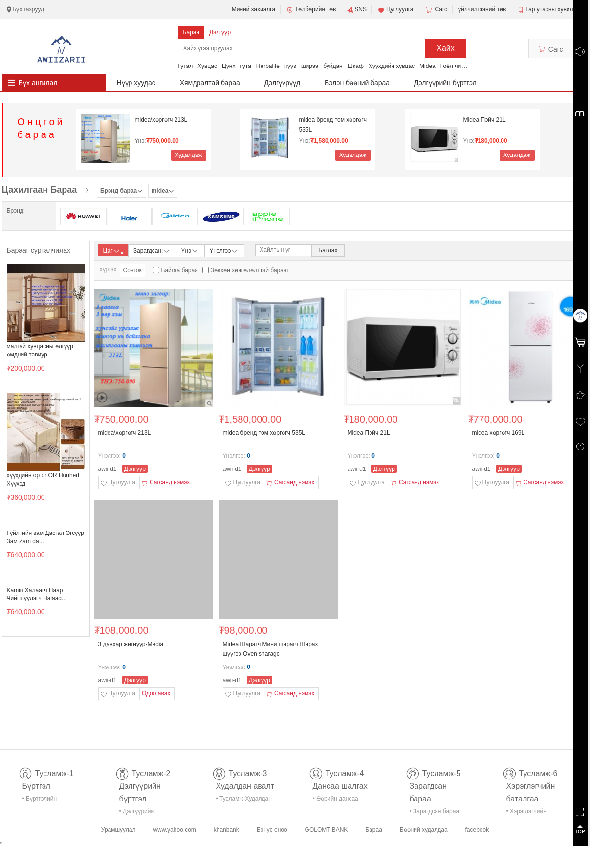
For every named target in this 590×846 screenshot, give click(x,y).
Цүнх (229, 66)
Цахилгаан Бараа (39, 190)
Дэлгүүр (220, 32)
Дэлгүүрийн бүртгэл (445, 83)
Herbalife (268, 66)
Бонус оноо (272, 829)
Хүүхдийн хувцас (392, 66)
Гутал (185, 66)
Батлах (327, 250)
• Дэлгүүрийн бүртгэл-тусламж (142, 813)
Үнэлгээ (224, 250)
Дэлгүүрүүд (282, 83)
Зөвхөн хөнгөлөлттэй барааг (250, 270)
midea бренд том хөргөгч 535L (333, 124)
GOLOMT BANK (326, 829)
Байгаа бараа (179, 270)
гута (245, 66)
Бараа (191, 32)
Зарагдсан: (152, 250)
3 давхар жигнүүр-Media (131, 644)
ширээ (309, 66)
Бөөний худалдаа (424, 829)
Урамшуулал (118, 829)
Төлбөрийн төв (311, 10)
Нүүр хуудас (136, 83)
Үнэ (190, 250)
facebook (477, 829)
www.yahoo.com (174, 829)
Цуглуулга (395, 10)
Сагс (435, 10)
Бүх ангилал (38, 83)
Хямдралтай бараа (210, 83)
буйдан (333, 66)
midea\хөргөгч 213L (161, 119)
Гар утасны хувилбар (554, 9)
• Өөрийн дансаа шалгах (335, 800)
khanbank (226, 829)
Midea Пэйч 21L (484, 119)
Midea (427, 66)
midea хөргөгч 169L (498, 432)
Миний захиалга (253, 9)
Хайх (446, 48)
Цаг (113, 250)
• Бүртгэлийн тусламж (39, 800)
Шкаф (356, 66)
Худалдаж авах (188, 156)
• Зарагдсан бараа (434, 811)
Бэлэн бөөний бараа (357, 83)
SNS (357, 10)
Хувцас (207, 66)
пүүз (290, 66)
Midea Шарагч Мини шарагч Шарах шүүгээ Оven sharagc (270, 649)
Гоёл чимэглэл (460, 66)
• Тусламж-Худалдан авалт (244, 800)
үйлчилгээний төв (482, 9)
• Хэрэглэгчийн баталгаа (526, 813)
